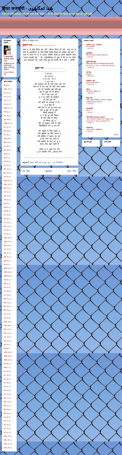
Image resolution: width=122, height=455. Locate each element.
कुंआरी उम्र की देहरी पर (92, 83)
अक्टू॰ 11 (6, 444)
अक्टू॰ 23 (6, 322)
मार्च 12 (6, 284)
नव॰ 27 (6, 100)
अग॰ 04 (6, 104)
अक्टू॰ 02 (6, 184)
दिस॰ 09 (6, 409)
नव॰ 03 (6, 177)
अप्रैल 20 (7, 268)
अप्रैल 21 (7, 108)
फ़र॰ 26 (6, 165)
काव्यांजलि (89, 108)
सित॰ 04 (6, 142)
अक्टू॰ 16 (6, 436)
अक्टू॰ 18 (6, 89)
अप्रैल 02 (7, 276)
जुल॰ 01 (6, 257)
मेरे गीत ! (89, 72)
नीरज (88, 89)
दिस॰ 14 (6, 406)
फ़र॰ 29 (6, 215)
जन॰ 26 (6, 291)
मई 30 (6, 154)
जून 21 (6, 200)
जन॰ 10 (6, 390)
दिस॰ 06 (6, 173)
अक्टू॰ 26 (6, 238)
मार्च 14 (6, 112)
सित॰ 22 (6, 329)
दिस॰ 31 (6, 299)
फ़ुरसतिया (89, 53)
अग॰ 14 (6, 97)
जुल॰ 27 (6, 253)
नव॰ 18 (6, 116)
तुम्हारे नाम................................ (38, 45)
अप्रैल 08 (7, 272)
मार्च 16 (6, 364)
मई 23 (6, 203)
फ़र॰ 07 (6, 127)
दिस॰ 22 (6, 169)
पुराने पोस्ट (71, 171)
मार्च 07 (6, 367)
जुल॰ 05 (6, 150)
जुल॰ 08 (6, 119)
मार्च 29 (6, 161)
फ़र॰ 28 (6, 371)
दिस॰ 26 (6, 131)
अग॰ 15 (6, 249)
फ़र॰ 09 (6, 219)
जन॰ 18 (6, 295)
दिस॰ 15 (6, 402)
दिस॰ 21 (6, 398)
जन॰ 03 (6, 394)
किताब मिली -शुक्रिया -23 (93, 91)
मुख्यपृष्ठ (48, 171)
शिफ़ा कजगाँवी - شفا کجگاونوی (27, 8)
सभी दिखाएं (116, 134)
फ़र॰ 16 (6, 287)
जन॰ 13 (6, 222)
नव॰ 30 (6, 417)
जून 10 (6, 261)
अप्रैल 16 (7, 356)
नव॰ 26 (6, 135)
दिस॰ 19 (6, 226)
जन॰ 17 (6, 387)
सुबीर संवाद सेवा (91, 62)
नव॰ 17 (6, 314)
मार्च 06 (6, 211)
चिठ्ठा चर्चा (89, 98)
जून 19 (6, 345)
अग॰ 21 (6, 192)
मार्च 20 (6, 280)
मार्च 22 (6, 207)
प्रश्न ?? (88, 110)
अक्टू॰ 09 (6, 138)
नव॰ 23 (6, 93)
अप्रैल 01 (7, 360)
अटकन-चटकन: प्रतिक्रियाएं (94, 129)
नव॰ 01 (6, 432)
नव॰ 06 (6, 234)
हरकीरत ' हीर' (90, 81)
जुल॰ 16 (6, 341)
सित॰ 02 (6, 188)
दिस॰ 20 (6, 303)
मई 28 (6, 85)
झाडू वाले (88, 74)
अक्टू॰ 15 (6, 440)
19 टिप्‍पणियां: (59, 163)
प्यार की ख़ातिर (90, 46)
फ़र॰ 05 (6, 379)
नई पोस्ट (26, 171)
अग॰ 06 (6, 146)
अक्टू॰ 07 (6, 242)
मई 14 (6, 264)
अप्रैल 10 (7, 123)
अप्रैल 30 (7, 352)
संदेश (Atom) (54, 178)
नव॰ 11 (6, 429)
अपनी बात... (90, 128)
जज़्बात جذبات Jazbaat (94, 44)
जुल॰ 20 (6, 196)
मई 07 (6, 158)
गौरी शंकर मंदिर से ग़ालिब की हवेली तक (97, 55)
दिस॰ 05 (6, 310)
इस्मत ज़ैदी (9, 56)
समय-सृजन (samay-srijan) (95, 117)
